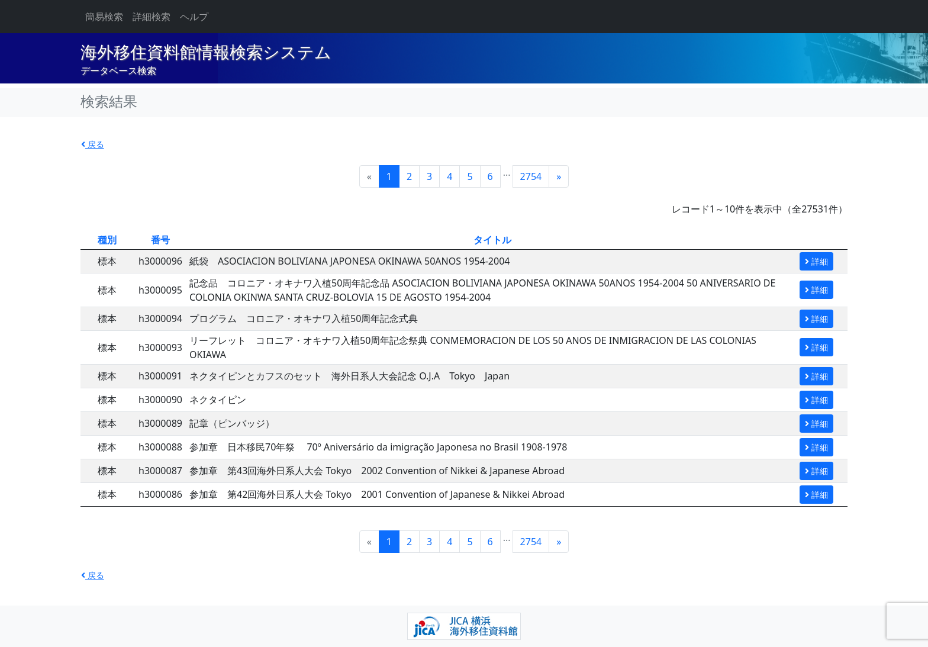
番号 (160, 239)
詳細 (816, 261)
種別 (107, 239)
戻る (92, 144)
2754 (531, 176)
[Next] (559, 176)
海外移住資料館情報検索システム (205, 52)
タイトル (492, 239)
